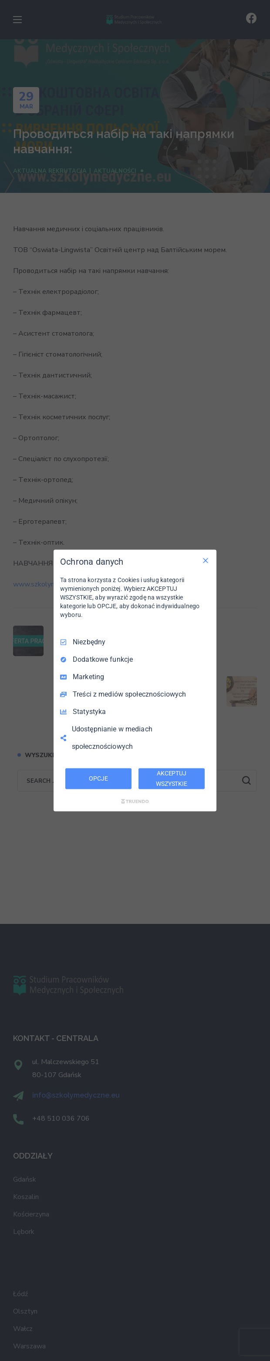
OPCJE (98, 778)
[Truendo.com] (135, 801)
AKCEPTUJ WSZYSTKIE (171, 778)
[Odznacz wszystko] (205, 561)
